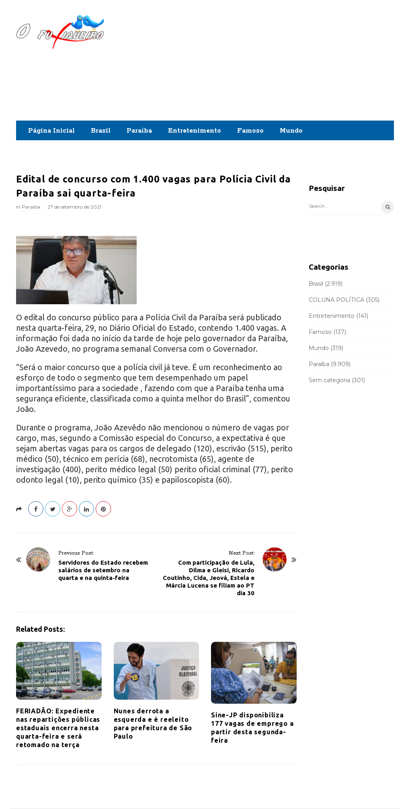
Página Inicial (51, 131)
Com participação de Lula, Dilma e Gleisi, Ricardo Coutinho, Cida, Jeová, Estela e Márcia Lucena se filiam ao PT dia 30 (208, 577)
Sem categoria (329, 380)
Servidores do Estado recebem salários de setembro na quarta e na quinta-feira (103, 570)
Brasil (101, 131)
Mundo (291, 131)
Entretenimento (194, 131)
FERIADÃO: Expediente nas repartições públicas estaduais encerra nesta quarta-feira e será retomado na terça (58, 727)
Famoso (250, 131)
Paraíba (139, 131)
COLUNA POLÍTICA (336, 299)
